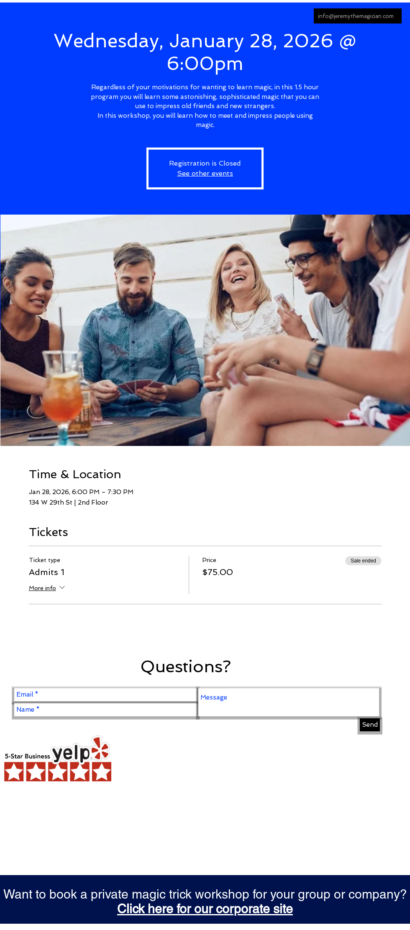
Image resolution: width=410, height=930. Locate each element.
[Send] (370, 724)
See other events (205, 173)
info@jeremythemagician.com (356, 16)
